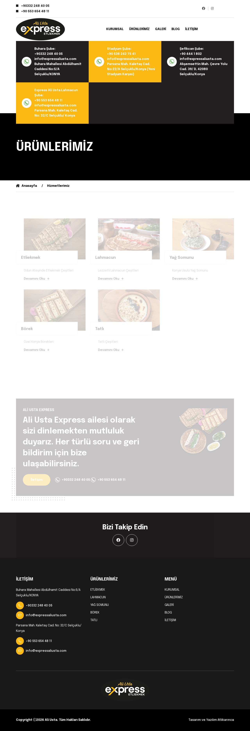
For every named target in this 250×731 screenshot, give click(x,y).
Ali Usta (51, 720)
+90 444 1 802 (191, 54)
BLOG (175, 29)
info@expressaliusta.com (55, 59)
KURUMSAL (115, 29)
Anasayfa (26, 186)
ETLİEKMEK (97, 589)
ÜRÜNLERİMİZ (139, 29)
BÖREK (94, 612)
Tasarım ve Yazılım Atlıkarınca (211, 720)
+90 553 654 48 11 (35, 11)
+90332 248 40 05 (35, 6)
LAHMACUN (98, 597)
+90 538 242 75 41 (121, 54)
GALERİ (160, 29)
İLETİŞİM (191, 29)
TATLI (93, 620)
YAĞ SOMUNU (99, 605)
